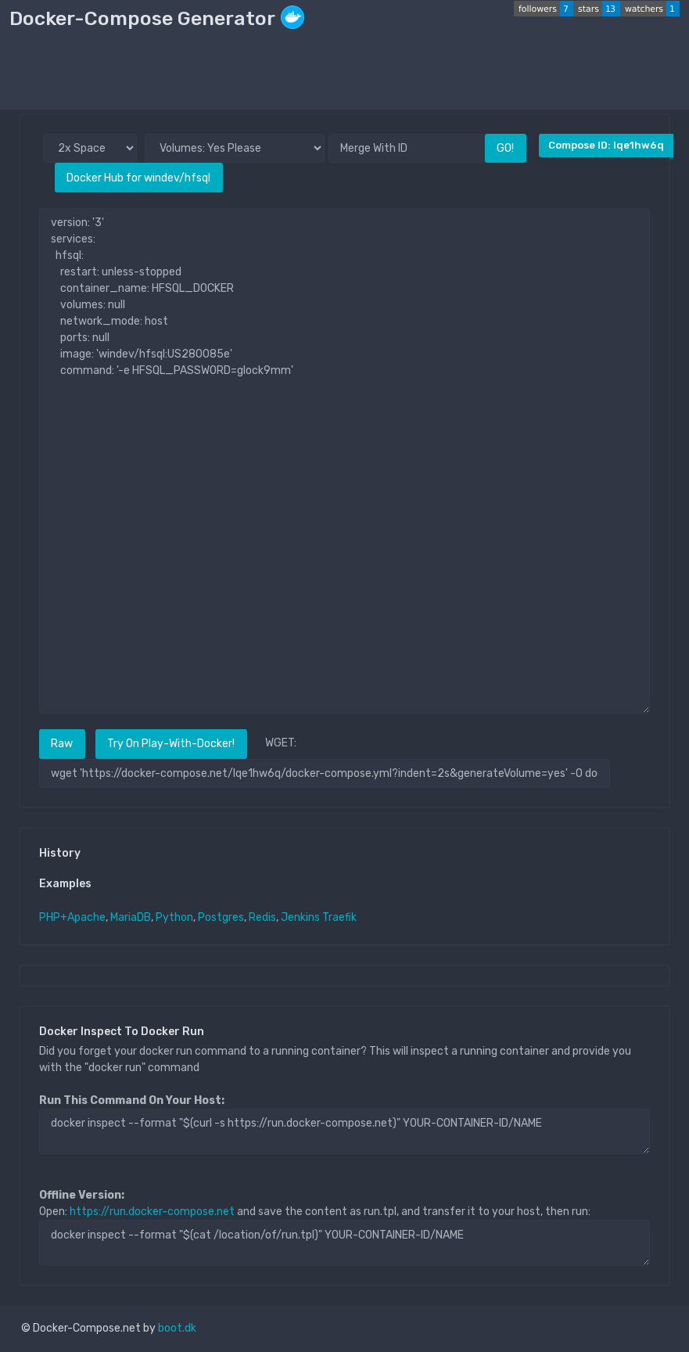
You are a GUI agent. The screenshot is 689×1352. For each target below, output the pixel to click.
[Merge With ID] (406, 148)
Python (174, 917)
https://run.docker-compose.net (152, 1211)
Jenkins (300, 917)
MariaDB (130, 917)
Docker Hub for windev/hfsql (138, 178)
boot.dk (177, 1328)
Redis (262, 917)
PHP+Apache (72, 917)
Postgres (221, 917)
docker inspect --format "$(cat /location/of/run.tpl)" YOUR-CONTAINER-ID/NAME (344, 1242)
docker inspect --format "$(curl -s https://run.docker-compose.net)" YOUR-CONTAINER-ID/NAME (344, 1131)
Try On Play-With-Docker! (171, 743)
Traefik (339, 917)
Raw (62, 743)
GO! (505, 148)
